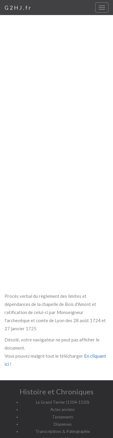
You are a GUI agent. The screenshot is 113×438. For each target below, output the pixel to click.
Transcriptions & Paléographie (63, 431)
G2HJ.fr (18, 7)
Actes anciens (62, 409)
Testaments (62, 417)
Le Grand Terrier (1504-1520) (62, 402)
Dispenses (63, 424)
